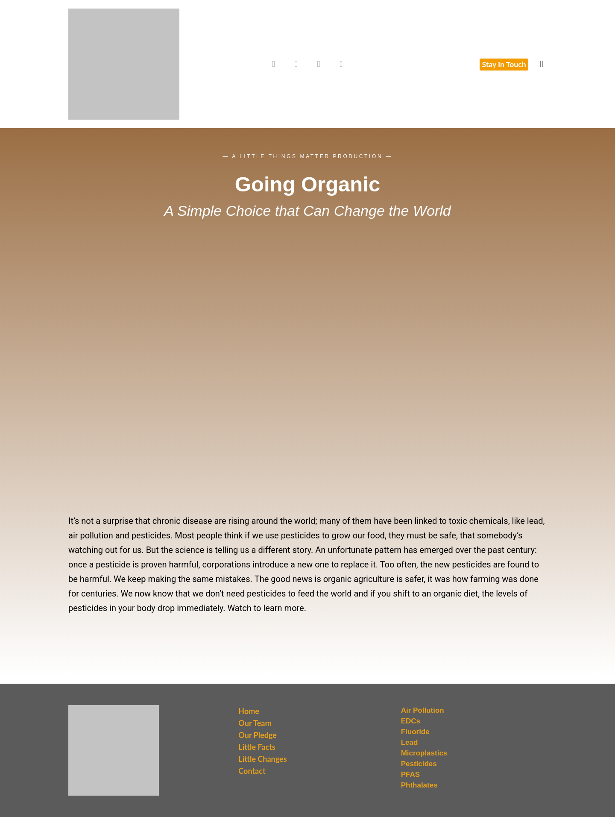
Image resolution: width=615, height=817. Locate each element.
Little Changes (262, 759)
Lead (409, 742)
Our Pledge (257, 735)
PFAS (410, 774)
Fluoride (415, 732)
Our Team (254, 723)
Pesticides (419, 764)
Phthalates (419, 785)
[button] (542, 64)
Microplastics (424, 753)
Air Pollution (422, 710)
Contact (251, 771)
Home (248, 711)
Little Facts (256, 747)
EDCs (410, 721)
